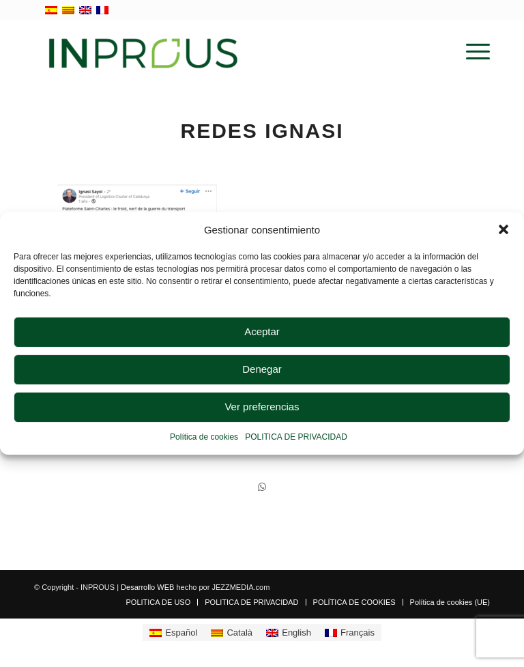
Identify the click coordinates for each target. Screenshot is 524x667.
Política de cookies (204, 437)
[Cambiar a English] (288, 632)
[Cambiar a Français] (349, 632)
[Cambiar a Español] (173, 632)
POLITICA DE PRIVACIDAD (296, 437)
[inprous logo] (143, 52)
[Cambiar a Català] (231, 632)
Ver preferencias (261, 407)
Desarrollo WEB (147, 587)
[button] (503, 229)
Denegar (262, 369)
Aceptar (262, 332)
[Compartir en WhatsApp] (262, 487)
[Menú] (471, 52)
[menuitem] (471, 52)
